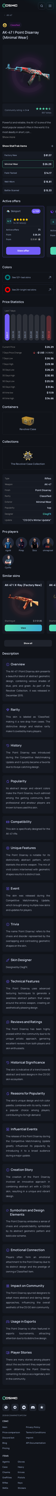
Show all (28, 643)
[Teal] (28, 277)
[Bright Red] (28, 289)
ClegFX (47, 514)
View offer (23, 250)
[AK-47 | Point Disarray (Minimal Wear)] (28, 164)
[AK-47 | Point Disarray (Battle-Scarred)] (28, 190)
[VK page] (23, 1407)
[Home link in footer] (28, 1398)
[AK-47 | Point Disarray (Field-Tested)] (28, 173)
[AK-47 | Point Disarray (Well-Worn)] (28, 181)
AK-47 (48, 484)
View (23, 627)
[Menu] (50, 5)
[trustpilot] (41, 1407)
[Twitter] (6, 1407)
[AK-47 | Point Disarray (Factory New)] (28, 155)
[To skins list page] (9, 15)
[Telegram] (15, 1407)
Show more (8, 137)
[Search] (41, 5)
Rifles (48, 478)
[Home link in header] (9, 6)
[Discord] (32, 1407)
